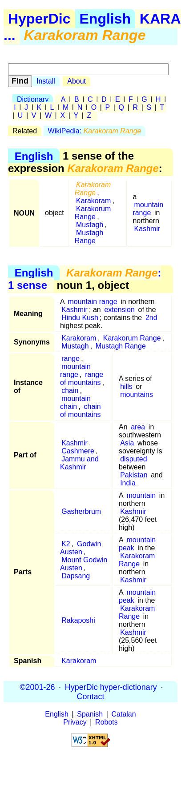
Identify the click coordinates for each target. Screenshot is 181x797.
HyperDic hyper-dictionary (111, 686)
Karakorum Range (93, 212)
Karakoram (93, 200)
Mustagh (89, 224)
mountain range (148, 208)
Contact (90, 696)
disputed (133, 459)
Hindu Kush (79, 317)
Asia (127, 443)
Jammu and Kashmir (79, 463)
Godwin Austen (80, 548)
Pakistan (133, 475)
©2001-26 (37, 686)
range (70, 358)
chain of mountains (80, 410)
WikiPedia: (94, 131)
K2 (65, 544)
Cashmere (77, 451)
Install (45, 81)
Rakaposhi (78, 620)
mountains (136, 394)
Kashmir (147, 228)
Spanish (90, 714)
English (105, 19)
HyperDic (39, 19)
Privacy (74, 722)
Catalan (124, 714)
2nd (151, 317)
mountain (141, 495)
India (128, 483)
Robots (106, 722)
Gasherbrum (81, 511)
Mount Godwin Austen (83, 564)
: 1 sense (84, 279)
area (138, 427)
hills (126, 386)
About (76, 81)
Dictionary (32, 99)
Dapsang (75, 576)
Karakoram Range (137, 560)
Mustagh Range (89, 236)
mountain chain (75, 402)
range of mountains (81, 378)
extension (119, 309)
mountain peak (137, 544)
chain (69, 390)
